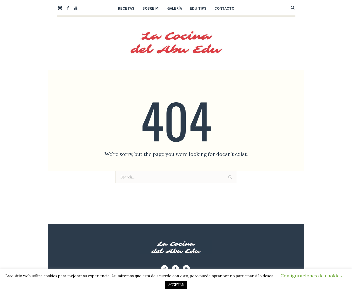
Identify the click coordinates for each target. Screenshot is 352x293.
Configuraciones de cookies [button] (311, 276)
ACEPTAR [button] (176, 285)
